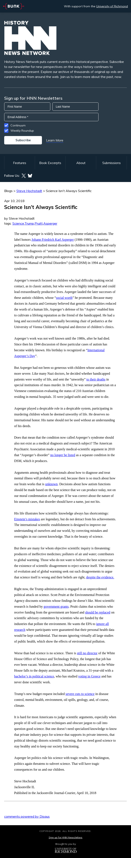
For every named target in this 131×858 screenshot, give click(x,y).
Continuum (18, 125)
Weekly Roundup (22, 130)
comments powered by (27, 816)
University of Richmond (112, 6)
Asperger (50, 223)
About (81, 163)
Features (19, 163)
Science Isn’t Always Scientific (69, 191)
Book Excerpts (50, 163)
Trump (29, 223)
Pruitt (39, 223)
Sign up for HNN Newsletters (65, 837)
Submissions (111, 163)
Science (18, 223)
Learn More (54, 140)
